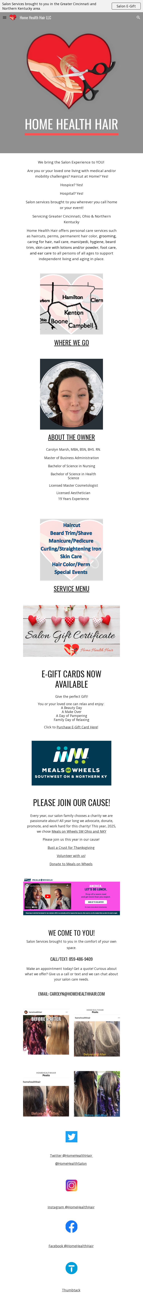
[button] (4, 17)
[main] (71, 125)
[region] (71, 6)
